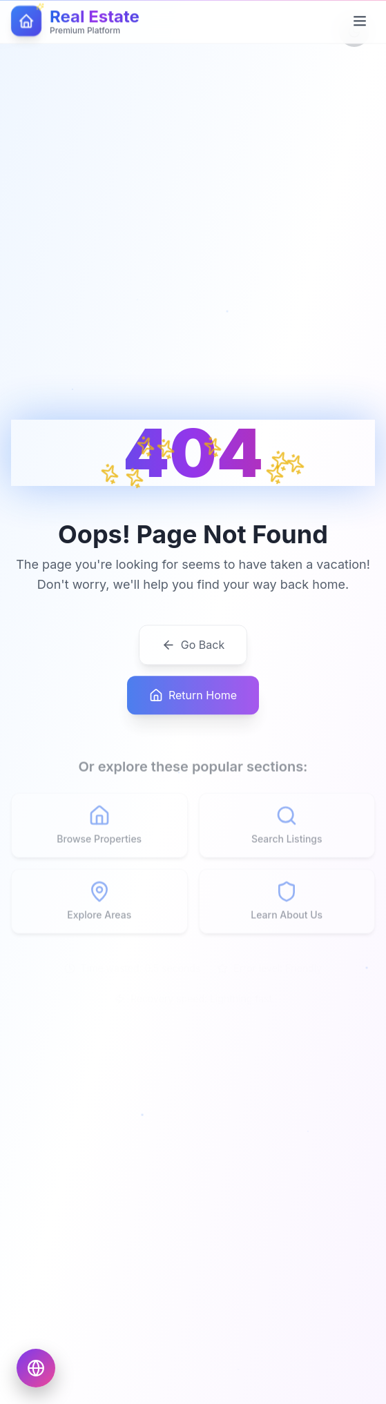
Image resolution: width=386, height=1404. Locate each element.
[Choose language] (36, 1368)
